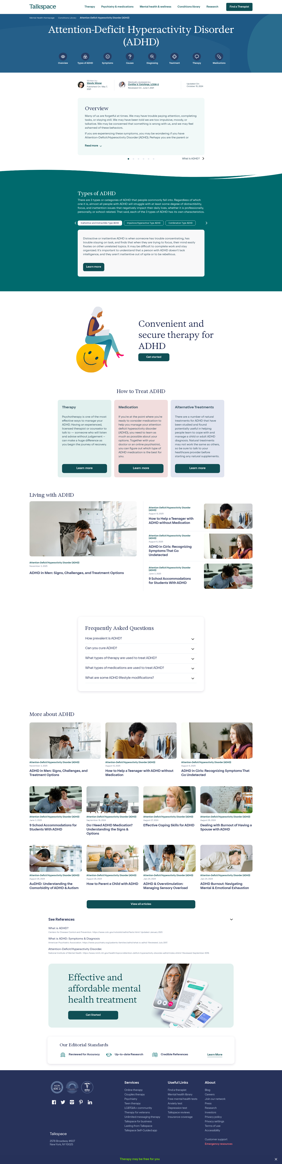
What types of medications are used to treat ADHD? (126, 668)
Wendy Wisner (94, 83)
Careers (210, 1094)
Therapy (90, 7)
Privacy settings (214, 1121)
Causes (130, 63)
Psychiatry (130, 1099)
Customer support (216, 1139)
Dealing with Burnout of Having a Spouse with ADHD (226, 827)
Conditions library (189, 7)
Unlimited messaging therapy (142, 1117)
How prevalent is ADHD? (104, 638)
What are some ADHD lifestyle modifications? (121, 677)
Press (208, 1103)
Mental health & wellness (155, 7)
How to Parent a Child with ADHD (109, 886)
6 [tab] (153, 159)
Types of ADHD (85, 63)
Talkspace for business (138, 1121)
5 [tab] (148, 159)
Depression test (177, 1108)
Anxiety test (175, 1103)
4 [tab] (143, 159)
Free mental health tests (182, 1099)
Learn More (214, 1057)
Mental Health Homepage (41, 18)
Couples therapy (134, 1094)
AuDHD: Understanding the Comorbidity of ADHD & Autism (52, 888)
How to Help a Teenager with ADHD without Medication (168, 521)
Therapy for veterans (137, 1112)
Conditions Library (67, 18)
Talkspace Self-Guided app (140, 1130)
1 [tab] (128, 159)
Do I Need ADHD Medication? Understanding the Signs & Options (111, 829)
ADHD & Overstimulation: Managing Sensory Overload (167, 886)
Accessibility (212, 1130)
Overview (63, 63)
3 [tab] (138, 159)
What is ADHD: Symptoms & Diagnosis (74, 942)
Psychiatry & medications (117, 7)
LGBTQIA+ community (138, 1108)
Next (206, 223)
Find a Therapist (237, 7)
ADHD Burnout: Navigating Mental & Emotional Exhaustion (222, 888)
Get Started (93, 1018)
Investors (211, 1112)
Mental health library (180, 1094)
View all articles (141, 907)
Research (212, 7)
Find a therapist (177, 1090)
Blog (207, 1090)
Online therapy (133, 1090)
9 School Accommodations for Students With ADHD (167, 581)
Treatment (174, 63)
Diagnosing (152, 63)
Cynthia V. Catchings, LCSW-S (143, 85)
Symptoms (107, 63)
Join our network (215, 1099)
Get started (156, 357)
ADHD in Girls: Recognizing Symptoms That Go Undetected (169, 551)
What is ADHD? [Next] (191, 158)
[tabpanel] (141, 126)
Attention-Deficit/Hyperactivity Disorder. (75, 952)
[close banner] (276, 1159)
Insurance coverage (180, 1117)
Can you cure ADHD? (102, 648)
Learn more (93, 267)
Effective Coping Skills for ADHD (165, 827)
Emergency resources (218, 1144)
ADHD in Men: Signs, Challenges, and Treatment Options (76, 573)
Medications (219, 63)
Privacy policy (213, 1117)
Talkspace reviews (179, 1112)
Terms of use (212, 1126)
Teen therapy (132, 1103)
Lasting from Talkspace (138, 1126)
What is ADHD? (58, 931)
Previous (75, 223)
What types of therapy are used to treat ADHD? (123, 658)
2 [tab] (133, 159)
